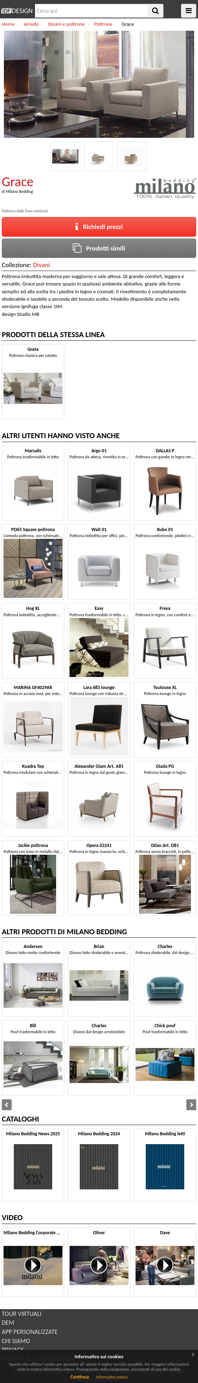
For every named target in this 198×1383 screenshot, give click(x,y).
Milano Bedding (19, 191)
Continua (79, 1377)
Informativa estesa (112, 1377)
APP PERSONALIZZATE (30, 1332)
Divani (41, 265)
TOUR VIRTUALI (21, 1314)
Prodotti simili (99, 248)
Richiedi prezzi (99, 227)
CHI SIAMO (16, 1341)
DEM (8, 1322)
